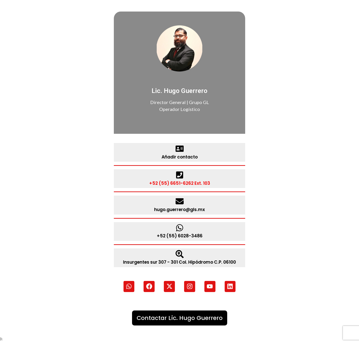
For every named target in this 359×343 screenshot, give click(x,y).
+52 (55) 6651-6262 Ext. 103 (180, 183)
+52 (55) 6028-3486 (179, 235)
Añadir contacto (179, 157)
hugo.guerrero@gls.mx (179, 209)
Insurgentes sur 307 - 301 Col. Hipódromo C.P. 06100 (179, 262)
